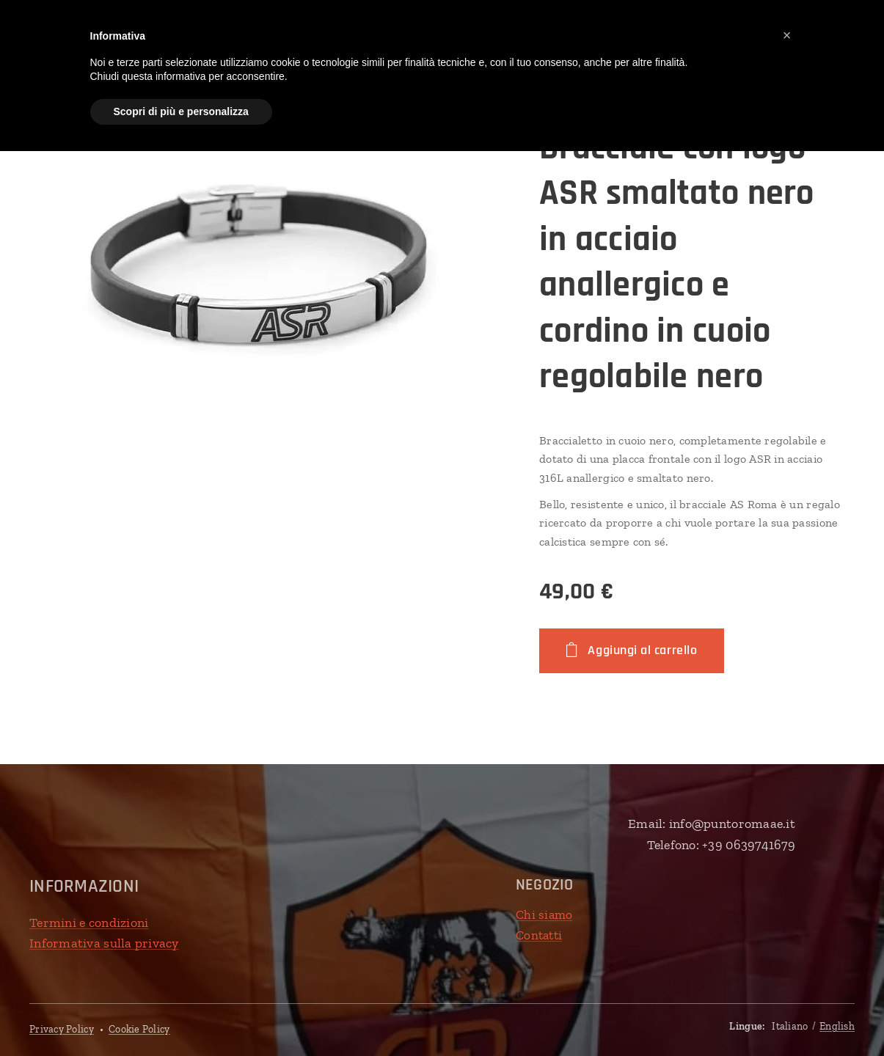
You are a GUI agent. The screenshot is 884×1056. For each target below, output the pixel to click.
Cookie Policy (139, 1029)
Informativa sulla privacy (104, 943)
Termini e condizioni (88, 922)
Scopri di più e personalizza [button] (181, 111)
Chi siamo (544, 914)
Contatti (539, 934)
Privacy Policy (61, 1029)
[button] (787, 35)
